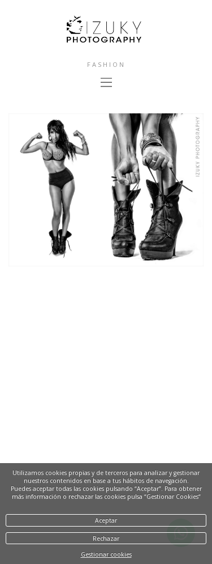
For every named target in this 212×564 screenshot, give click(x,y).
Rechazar (106, 538)
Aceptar (106, 520)
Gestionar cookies (106, 554)
